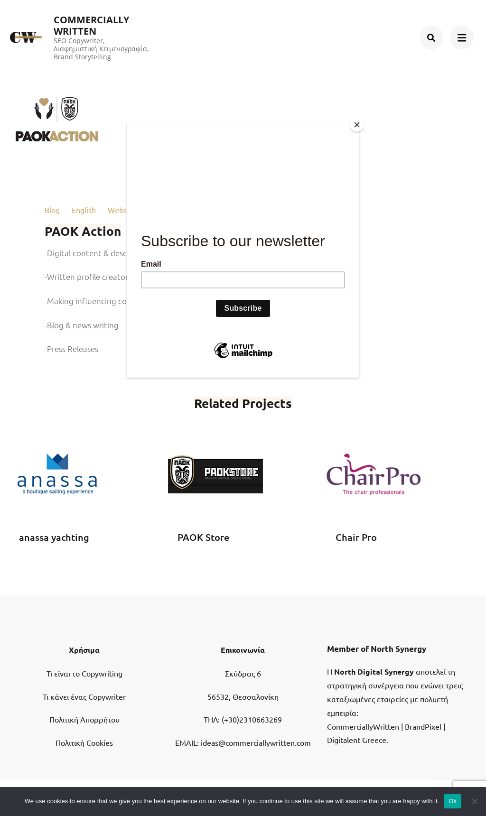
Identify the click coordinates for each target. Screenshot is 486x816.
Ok (453, 801)
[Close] (357, 125)
